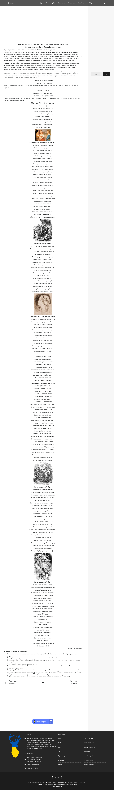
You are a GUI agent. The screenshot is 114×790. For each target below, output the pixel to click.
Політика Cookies (72, 784)
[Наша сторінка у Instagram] (61, 776)
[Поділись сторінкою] (99, 3)
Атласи (60, 738)
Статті (60, 764)
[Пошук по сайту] (104, 3)
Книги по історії (88, 738)
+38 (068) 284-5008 (32, 768)
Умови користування (43, 784)
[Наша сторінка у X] (57, 776)
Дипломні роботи (57, 786)
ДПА (59, 747)
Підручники (87, 751)
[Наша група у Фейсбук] (52, 776)
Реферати (61, 760)
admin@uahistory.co (33, 765)
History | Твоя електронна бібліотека (56, 782)
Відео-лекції (61, 756)
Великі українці (88, 760)
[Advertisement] (43, 27)
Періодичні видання (89, 747)
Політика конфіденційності (58, 784)
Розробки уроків (88, 756)
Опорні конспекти (89, 742)
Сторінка (19, 682)
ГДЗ (59, 742)
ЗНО (59, 751)
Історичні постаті (89, 764)
